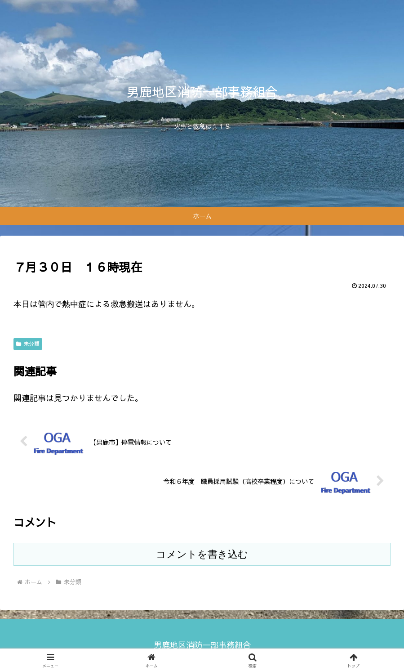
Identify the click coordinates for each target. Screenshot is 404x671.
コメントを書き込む (202, 554)
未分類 (28, 343)
